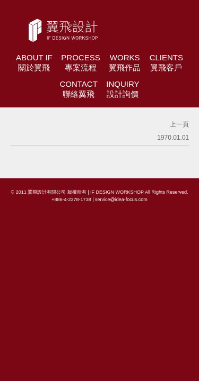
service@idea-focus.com (121, 199)
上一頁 (179, 124)
